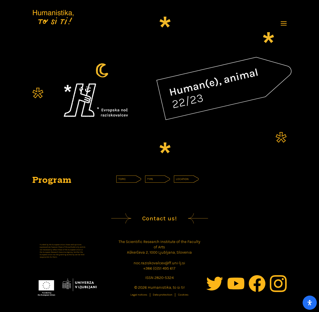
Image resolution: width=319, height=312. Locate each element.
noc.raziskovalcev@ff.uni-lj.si (159, 263)
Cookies (183, 294)
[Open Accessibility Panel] (310, 303)
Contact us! (159, 218)
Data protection (162, 294)
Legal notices (138, 294)
